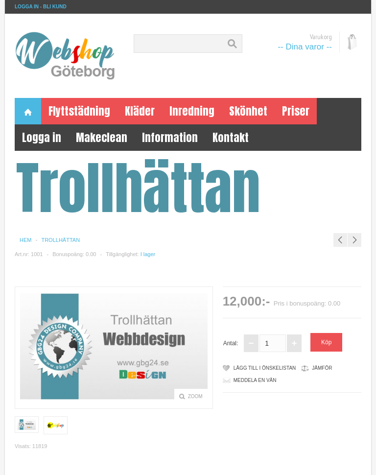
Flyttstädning (79, 111)
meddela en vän (255, 380)
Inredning (191, 111)
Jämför (322, 368)
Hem (25, 240)
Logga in (41, 137)
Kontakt (230, 137)
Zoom (195, 396)
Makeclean (101, 137)
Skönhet (248, 111)
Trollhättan (60, 240)
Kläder (140, 111)
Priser (295, 111)
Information (170, 137)
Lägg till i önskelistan (265, 368)
